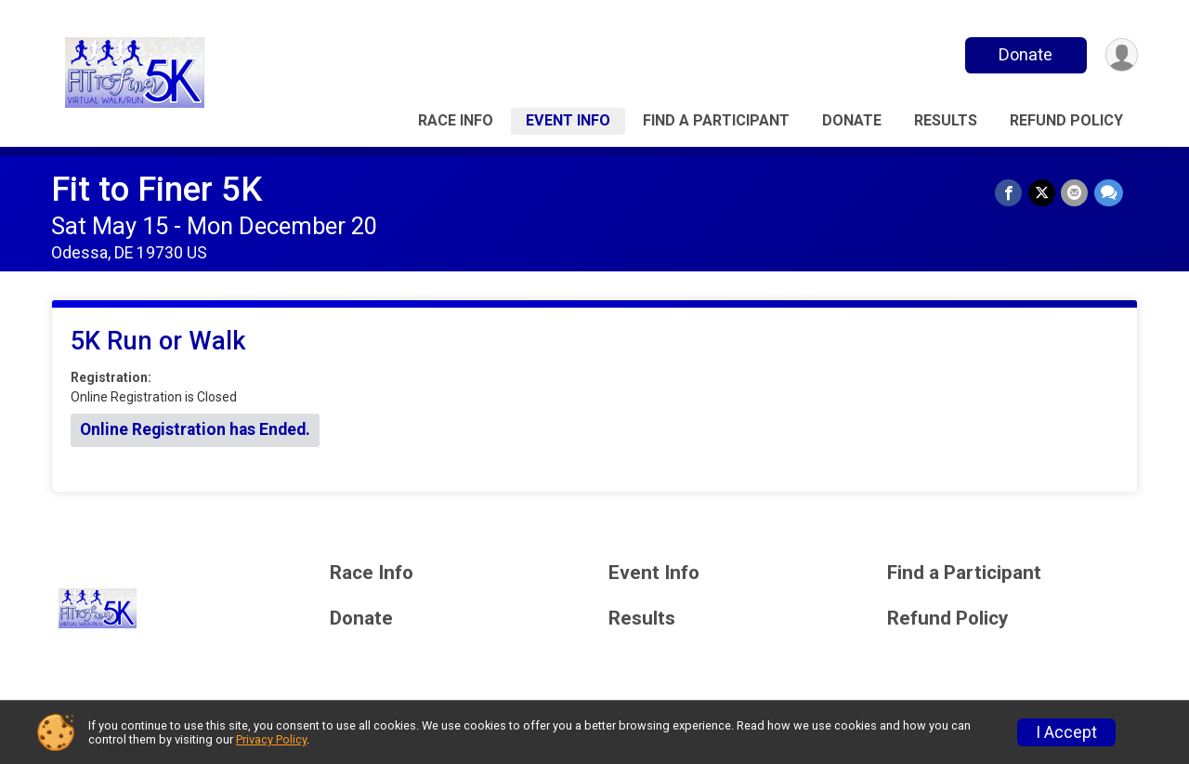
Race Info (455, 120)
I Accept (1066, 732)
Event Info (568, 120)
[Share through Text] (1108, 192)
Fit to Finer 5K (156, 189)
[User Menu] (1121, 55)
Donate (1025, 54)
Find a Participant (716, 120)
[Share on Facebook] (1010, 192)
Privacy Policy (271, 739)
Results (945, 120)
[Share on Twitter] (1042, 192)
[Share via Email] (1075, 192)
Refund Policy (1066, 120)
